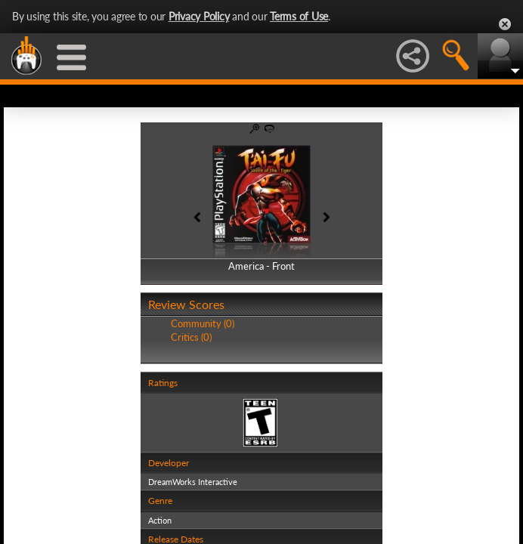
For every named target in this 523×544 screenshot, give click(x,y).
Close (505, 24)
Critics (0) (191, 337)
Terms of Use (299, 16)
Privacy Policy (199, 16)
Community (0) (202, 323)
